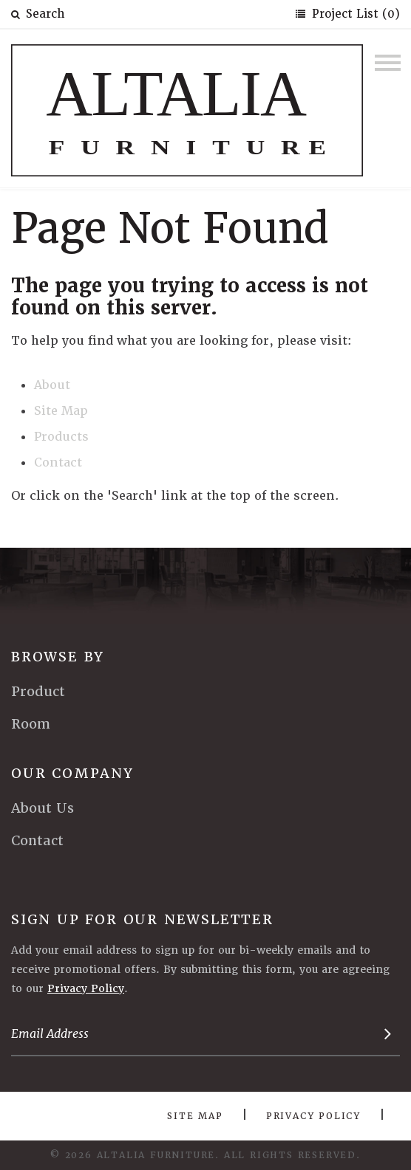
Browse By (57, 656)
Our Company (72, 773)
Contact (58, 462)
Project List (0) (354, 14)
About (52, 385)
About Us (42, 807)
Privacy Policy (85, 988)
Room (30, 723)
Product (38, 691)
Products (61, 436)
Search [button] (37, 14)
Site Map (61, 411)
